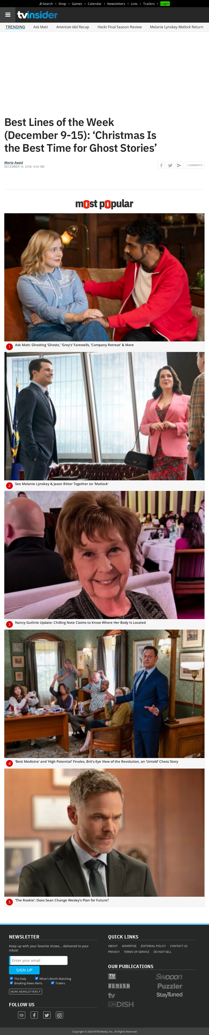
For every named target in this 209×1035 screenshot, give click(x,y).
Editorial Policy (153, 946)
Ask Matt (40, 26)
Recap (72, 26)
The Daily (20, 979)
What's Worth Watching (55, 979)
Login (165, 3)
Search (48, 4)
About (113, 946)
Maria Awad (13, 162)
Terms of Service (136, 952)
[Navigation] (7, 14)
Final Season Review (120, 26)
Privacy (114, 952)
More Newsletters (24, 991)
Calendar (95, 4)
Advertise (129, 946)
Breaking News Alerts (28, 983)
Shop (62, 4)
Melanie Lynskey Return (176, 26)
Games (77, 4)
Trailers (149, 4)
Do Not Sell (163, 952)
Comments (195, 165)
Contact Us (178, 946)
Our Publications (130, 966)
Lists (134, 4)
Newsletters (116, 4)
